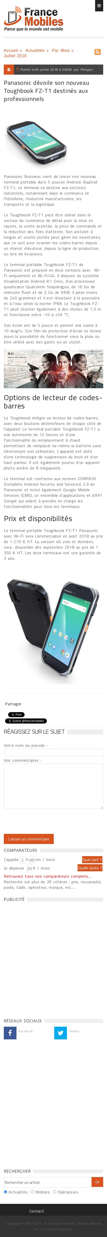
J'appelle (11, 859)
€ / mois (41, 868)
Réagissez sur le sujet (34, 731)
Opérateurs (68, 1192)
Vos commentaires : (22, 760)
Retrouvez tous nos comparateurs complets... (47, 876)
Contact (36, 1211)
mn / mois (45, 859)
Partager (13, 704)
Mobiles (42, 1192)
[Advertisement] (53, 958)
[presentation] (46, 821)
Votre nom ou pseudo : (25, 745)
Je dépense (15, 868)
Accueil (11, 50)
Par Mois (61, 50)
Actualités (35, 50)
